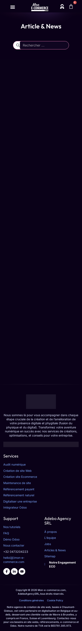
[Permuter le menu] (13, 7)
